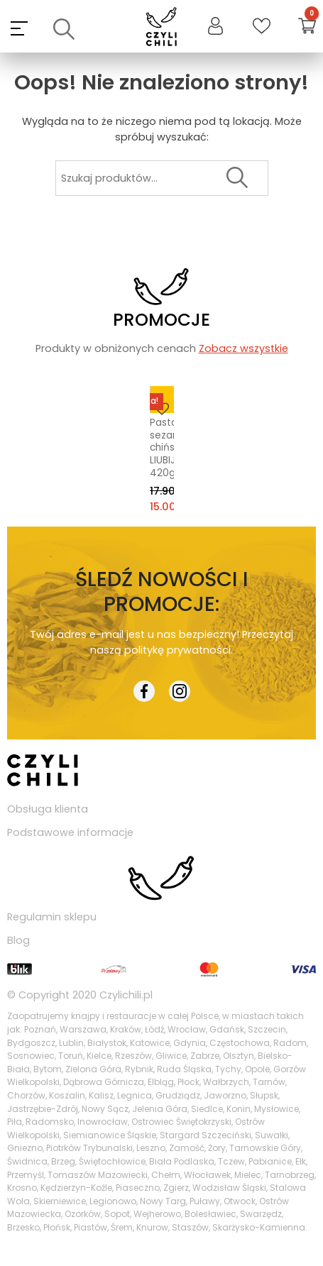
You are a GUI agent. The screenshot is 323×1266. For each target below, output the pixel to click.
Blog (18, 940)
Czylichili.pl (126, 995)
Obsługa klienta (47, 809)
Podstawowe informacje (70, 832)
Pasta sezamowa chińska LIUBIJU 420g (160, 448)
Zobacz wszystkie (243, 348)
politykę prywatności (177, 650)
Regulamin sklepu (52, 917)
